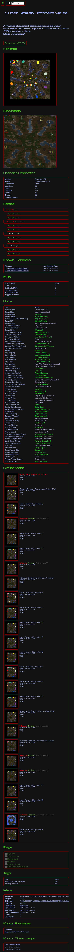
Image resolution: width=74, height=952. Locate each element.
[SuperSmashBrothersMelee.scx (17, 268)
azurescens (24, 905)
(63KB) (15, 43)
